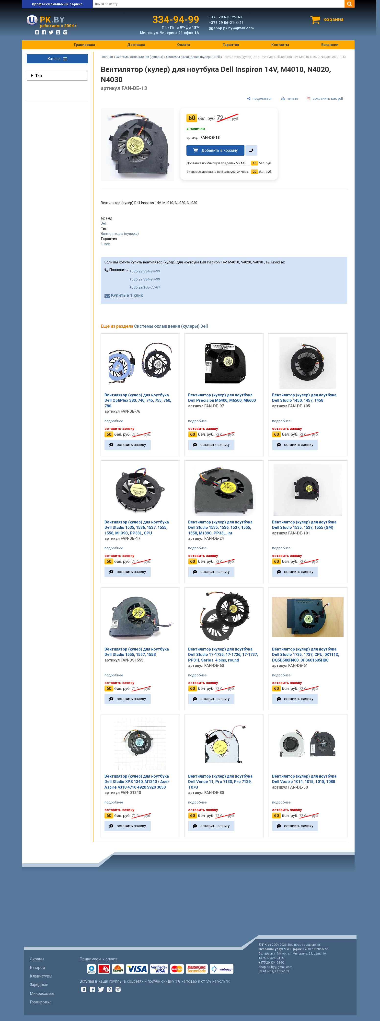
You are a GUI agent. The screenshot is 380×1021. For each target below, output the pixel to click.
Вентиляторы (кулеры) (120, 233)
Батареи (37, 967)
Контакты (280, 45)
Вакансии (329, 45)
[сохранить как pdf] (325, 98)
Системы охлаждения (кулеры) (139, 57)
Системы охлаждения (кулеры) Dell (193, 57)
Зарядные (39, 984)
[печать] (289, 98)
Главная (107, 57)
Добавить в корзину (219, 150)
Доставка (136, 45)
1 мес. (106, 244)
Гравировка (84, 45)
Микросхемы (42, 993)
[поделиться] (259, 98)
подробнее (113, 421)
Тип (38, 75)
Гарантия (231, 45)
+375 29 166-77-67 (144, 287)
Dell (103, 223)
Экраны (37, 959)
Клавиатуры (41, 976)
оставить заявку (131, 444)
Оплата (183, 45)
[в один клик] (251, 150)
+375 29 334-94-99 (144, 271)
